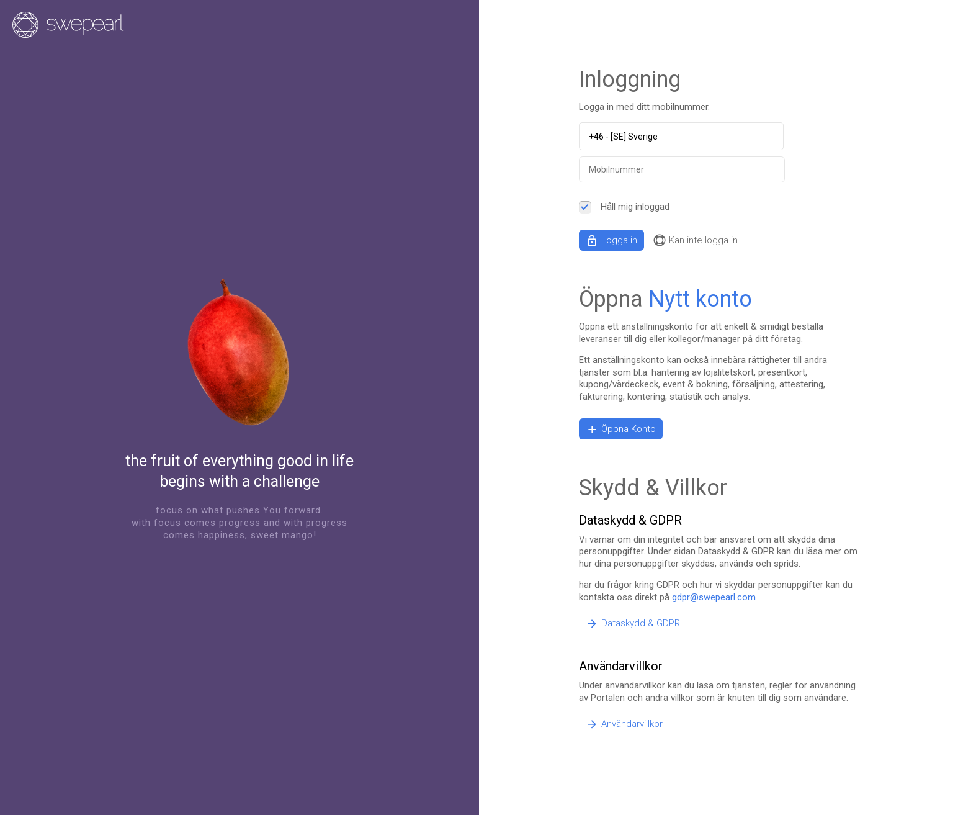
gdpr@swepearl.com (714, 597)
